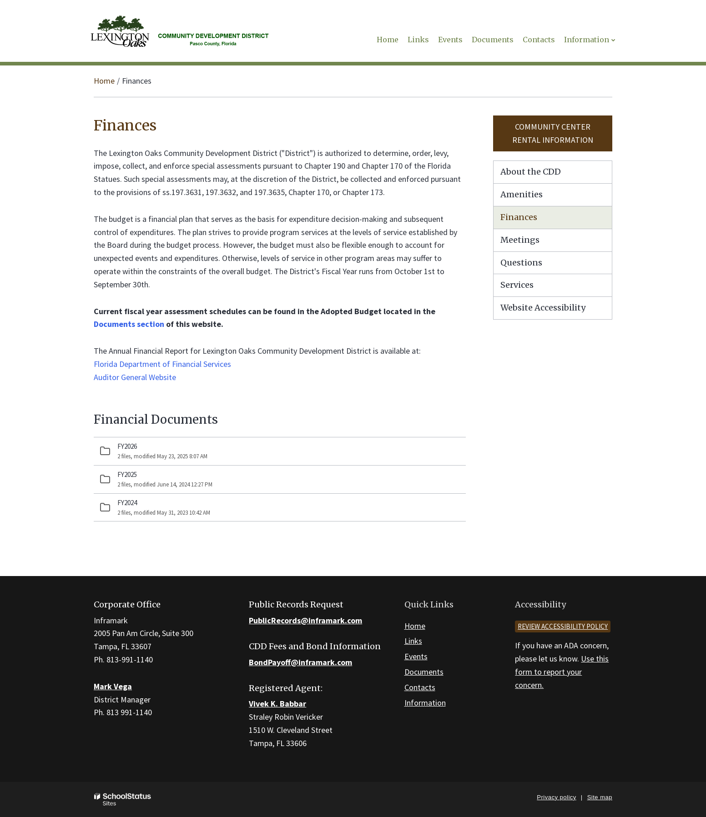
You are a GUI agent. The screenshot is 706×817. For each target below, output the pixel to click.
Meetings (520, 240)
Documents (424, 672)
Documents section (129, 324)
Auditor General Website (135, 377)
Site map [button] (599, 797)
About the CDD (530, 171)
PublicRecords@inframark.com (305, 620)
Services (517, 285)
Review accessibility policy (563, 626)
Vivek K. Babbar (277, 703)
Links (413, 641)
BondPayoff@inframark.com (300, 662)
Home (104, 80)
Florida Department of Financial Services (162, 364)
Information (425, 702)
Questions (521, 262)
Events (416, 656)
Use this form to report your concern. (562, 671)
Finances (518, 217)
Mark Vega (113, 686)
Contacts (419, 687)
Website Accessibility (542, 307)
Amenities (521, 194)
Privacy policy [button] (556, 797)
